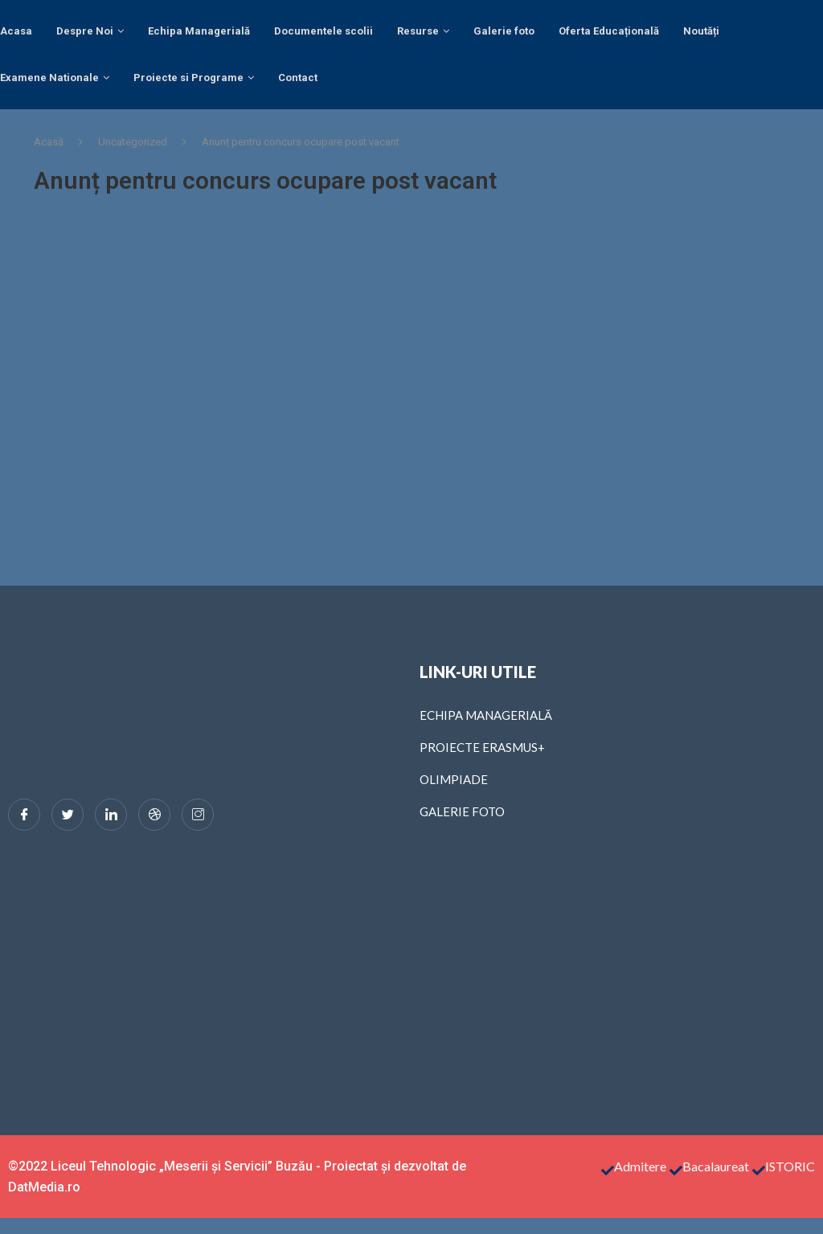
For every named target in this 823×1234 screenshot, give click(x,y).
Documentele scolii (323, 31)
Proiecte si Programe (188, 78)
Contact (297, 78)
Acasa (16, 31)
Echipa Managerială (199, 31)
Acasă (48, 142)
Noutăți (701, 31)
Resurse (418, 31)
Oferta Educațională (609, 31)
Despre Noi (84, 31)
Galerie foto (503, 31)
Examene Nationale (49, 78)
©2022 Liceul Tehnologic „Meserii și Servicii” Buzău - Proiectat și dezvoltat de (237, 1166)
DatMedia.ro (44, 1187)
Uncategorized (132, 142)
